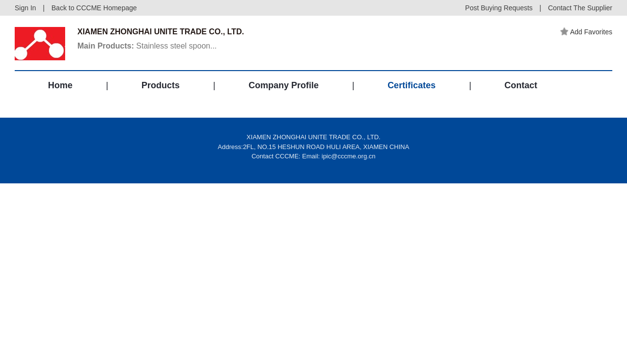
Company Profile (283, 85)
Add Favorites (586, 31)
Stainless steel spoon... (147, 46)
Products (161, 85)
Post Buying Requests (499, 8)
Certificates (411, 85)
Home (60, 85)
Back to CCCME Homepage (94, 8)
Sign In (25, 8)
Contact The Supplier (580, 8)
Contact (521, 85)
